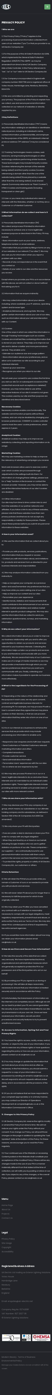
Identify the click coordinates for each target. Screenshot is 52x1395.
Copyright (6, 1247)
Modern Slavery (9, 1357)
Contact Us (7, 1218)
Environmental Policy (12, 1360)
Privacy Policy (8, 1238)
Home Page (7, 1205)
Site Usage (7, 1243)
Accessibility (7, 1251)
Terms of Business (26, 1357)
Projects (5, 1213)
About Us (6, 1209)
